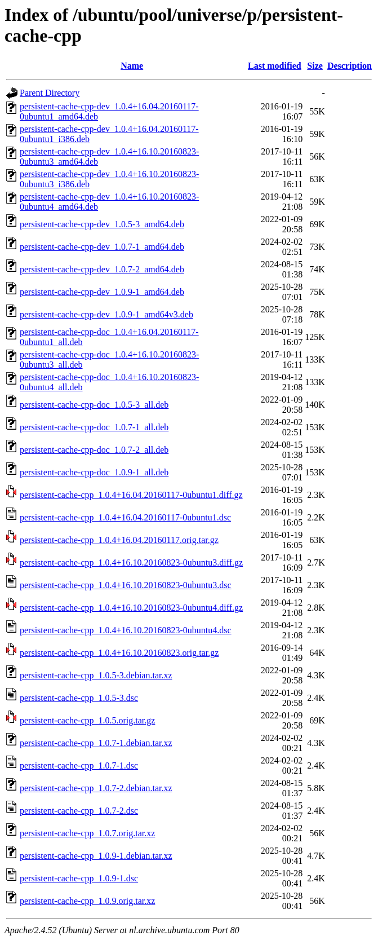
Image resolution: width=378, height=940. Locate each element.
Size (315, 65)
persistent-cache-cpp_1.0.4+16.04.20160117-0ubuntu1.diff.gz (131, 495)
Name (132, 65)
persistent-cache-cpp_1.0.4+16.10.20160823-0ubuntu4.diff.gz (131, 607)
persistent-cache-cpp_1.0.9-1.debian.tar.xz (96, 855)
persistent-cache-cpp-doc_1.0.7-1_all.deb (94, 427)
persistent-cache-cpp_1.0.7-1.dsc (79, 765)
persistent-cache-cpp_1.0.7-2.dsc (79, 810)
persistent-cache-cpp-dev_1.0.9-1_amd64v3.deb (106, 314)
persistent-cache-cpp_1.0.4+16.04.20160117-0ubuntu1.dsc (125, 517)
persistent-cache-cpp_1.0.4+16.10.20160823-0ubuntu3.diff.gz (131, 562)
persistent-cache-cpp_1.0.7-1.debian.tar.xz (96, 743)
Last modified (274, 65)
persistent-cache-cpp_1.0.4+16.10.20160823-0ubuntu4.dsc (126, 630)
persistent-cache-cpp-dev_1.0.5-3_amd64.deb (102, 224)
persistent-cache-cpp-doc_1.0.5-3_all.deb (94, 404)
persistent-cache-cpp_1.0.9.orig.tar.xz (87, 901)
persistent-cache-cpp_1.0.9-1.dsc (79, 878)
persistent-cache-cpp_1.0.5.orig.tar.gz (87, 720)
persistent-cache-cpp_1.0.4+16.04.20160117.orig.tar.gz (119, 540)
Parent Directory (49, 93)
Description (349, 65)
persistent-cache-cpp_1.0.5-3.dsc (79, 698)
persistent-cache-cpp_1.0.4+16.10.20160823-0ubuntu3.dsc (126, 585)
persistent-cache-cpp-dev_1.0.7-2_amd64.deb (102, 269)
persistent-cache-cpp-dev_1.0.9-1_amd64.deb (102, 292)
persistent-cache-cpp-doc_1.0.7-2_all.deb (94, 449)
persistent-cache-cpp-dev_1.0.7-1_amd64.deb (102, 246)
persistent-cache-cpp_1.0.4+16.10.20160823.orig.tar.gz (119, 652)
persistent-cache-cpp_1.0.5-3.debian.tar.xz (96, 675)
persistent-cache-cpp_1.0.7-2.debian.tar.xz (96, 788)
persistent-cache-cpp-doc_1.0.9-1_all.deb (94, 472)
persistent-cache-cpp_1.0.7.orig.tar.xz (87, 833)
